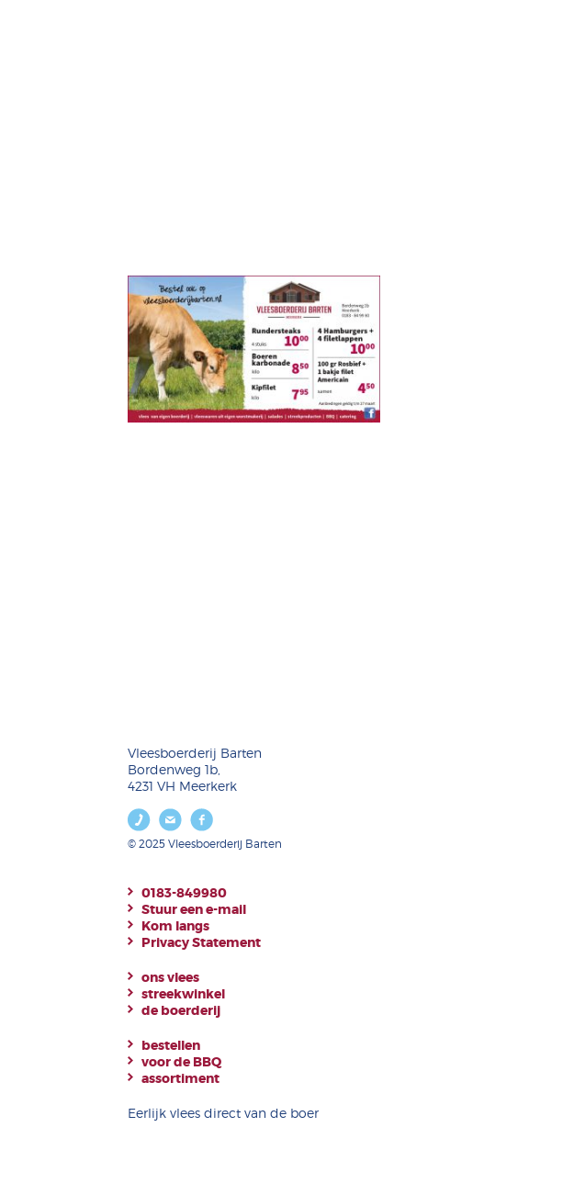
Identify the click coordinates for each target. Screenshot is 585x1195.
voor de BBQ (181, 1062)
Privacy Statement (201, 942)
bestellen (170, 1045)
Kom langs (175, 926)
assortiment (180, 1078)
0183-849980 (184, 893)
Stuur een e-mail (193, 909)
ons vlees (170, 977)
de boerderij (180, 1010)
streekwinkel (183, 994)
